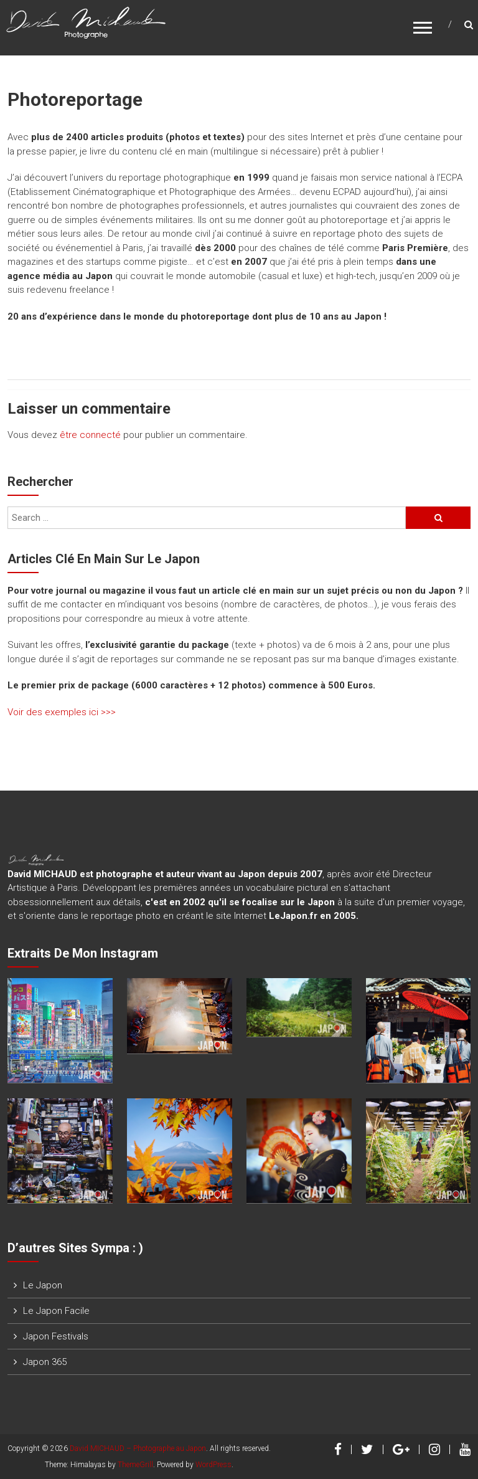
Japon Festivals (55, 1336)
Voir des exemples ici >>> (61, 712)
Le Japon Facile (56, 1310)
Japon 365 (45, 1361)
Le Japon (42, 1285)
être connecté (90, 434)
